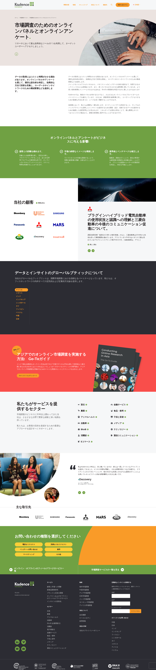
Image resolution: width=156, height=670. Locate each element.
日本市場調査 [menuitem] (84, 596)
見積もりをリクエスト (59, 544)
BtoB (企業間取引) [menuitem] (54, 623)
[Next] (93, 250)
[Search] (112, 5)
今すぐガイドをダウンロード (28, 375)
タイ (17, 306)
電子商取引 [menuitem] (51, 629)
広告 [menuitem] (48, 611)
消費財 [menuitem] (49, 626)
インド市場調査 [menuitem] (85, 599)
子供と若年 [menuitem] (51, 639)
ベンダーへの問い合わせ (29, 549)
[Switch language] (136, 5)
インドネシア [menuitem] (116, 631)
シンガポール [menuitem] (116, 638)
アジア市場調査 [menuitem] (85, 593)
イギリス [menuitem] (115, 644)
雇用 (58, 549)
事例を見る (40, 203)
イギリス (19, 293)
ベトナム (19, 312)
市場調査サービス (24, 17)
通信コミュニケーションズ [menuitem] (56, 648)
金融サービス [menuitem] (52, 633)
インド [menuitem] (114, 628)
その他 (58, 554)
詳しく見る (92, 244)
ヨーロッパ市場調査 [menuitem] (86, 602)
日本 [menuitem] (113, 625)
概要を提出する (123, 5)
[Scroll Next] (83, 492)
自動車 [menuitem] (49, 620)
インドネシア (21, 299)
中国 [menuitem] (113, 622)
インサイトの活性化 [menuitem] (54, 601)
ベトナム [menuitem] (115, 650)
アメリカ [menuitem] (115, 647)
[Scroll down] (16, 54)
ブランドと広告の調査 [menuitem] (55, 593)
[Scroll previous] (79, 492)
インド (18, 296)
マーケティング (28, 554)
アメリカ (19, 290)
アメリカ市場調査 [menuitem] (85, 605)
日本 (17, 319)
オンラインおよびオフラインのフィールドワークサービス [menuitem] (57, 597)
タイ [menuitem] (113, 641)
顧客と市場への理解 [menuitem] (54, 587)
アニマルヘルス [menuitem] (52, 617)
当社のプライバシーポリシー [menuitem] (89, 630)
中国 (17, 316)
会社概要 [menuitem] (82, 615)
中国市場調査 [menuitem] (84, 590)
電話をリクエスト (28, 544)
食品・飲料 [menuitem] (51, 636)
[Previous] (89, 250)
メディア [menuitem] (50, 642)
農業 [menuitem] (48, 614)
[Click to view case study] (117, 190)
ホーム (16, 17)
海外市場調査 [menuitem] (84, 587)
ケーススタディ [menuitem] (85, 618)
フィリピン (20, 309)
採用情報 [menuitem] (82, 621)
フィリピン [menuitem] (116, 635)
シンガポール (21, 303)
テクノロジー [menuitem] (52, 645)
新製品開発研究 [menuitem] (52, 590)
